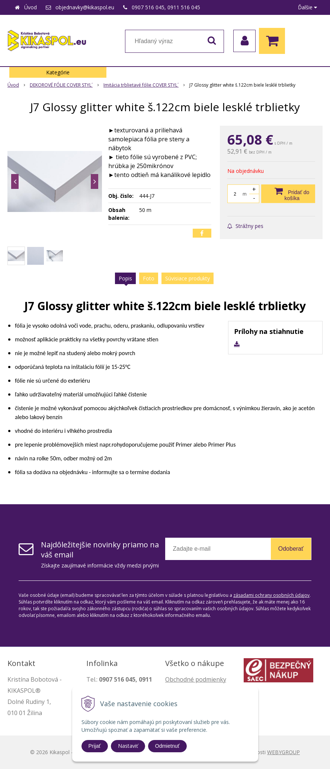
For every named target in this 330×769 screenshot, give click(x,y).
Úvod (30, 7)
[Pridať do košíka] (288, 193)
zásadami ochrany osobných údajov (271, 595)
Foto (148, 278)
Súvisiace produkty (187, 278)
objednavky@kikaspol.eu (84, 7)
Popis (125, 278)
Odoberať (291, 549)
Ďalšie (307, 7)
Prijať (95, 746)
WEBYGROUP (283, 752)
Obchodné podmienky (195, 679)
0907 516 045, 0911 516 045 (166, 7)
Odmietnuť (167, 746)
